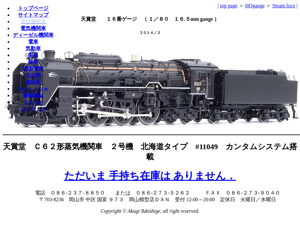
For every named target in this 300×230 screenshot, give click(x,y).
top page (228, 5)
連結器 (33, 82)
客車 (33, 55)
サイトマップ (33, 15)
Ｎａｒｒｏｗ (33, 88)
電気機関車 (33, 28)
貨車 (33, 62)
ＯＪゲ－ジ (33, 108)
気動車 (33, 48)
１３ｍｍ (33, 102)
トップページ (33, 8)
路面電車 (33, 68)
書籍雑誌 (33, 95)
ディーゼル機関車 (33, 35)
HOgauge (255, 5)
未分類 (33, 75)
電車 (33, 41)
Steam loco (283, 5)
